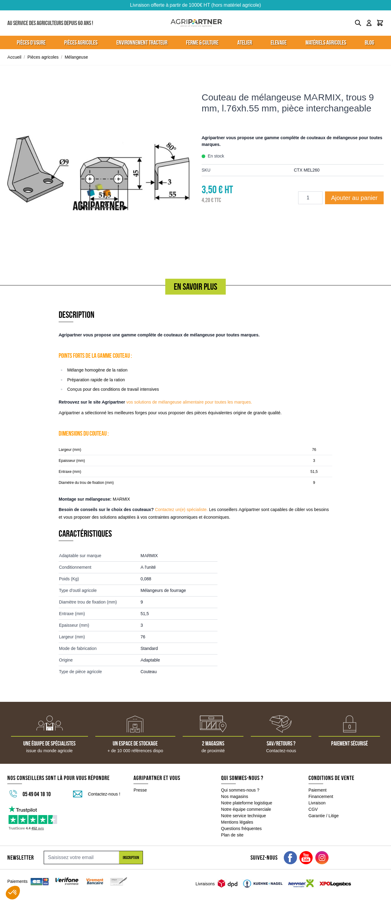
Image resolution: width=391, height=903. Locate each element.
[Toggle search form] (358, 23)
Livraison (317, 803)
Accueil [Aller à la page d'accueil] (14, 57)
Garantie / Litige (324, 815)
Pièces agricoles (43, 57)
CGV (313, 809)
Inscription (131, 857)
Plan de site (232, 835)
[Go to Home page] (196, 23)
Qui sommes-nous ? (240, 790)
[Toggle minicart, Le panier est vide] (380, 23)
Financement (321, 796)
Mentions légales (237, 822)
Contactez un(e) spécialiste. (181, 509)
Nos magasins (234, 796)
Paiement (318, 790)
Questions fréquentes (241, 828)
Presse (140, 790)
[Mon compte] (369, 23)
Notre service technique (243, 815)
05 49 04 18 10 (37, 794)
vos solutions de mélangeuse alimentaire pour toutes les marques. (189, 402)
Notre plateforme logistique (246, 803)
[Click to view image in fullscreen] (98, 173)
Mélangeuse (76, 57)
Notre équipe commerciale (246, 809)
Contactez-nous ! (104, 794)
